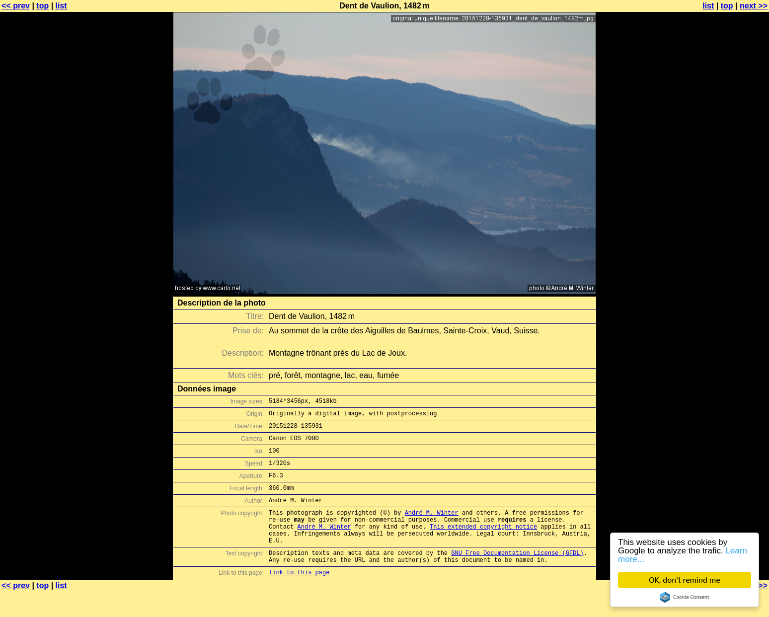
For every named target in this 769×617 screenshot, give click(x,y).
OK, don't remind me (684, 580)
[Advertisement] (729, 246)
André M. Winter (432, 527)
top (42, 5)
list (61, 5)
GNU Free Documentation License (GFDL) (517, 575)
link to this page (299, 597)
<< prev (15, 5)
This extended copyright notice (483, 544)
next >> (754, 5)
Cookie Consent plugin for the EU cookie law (684, 597)
